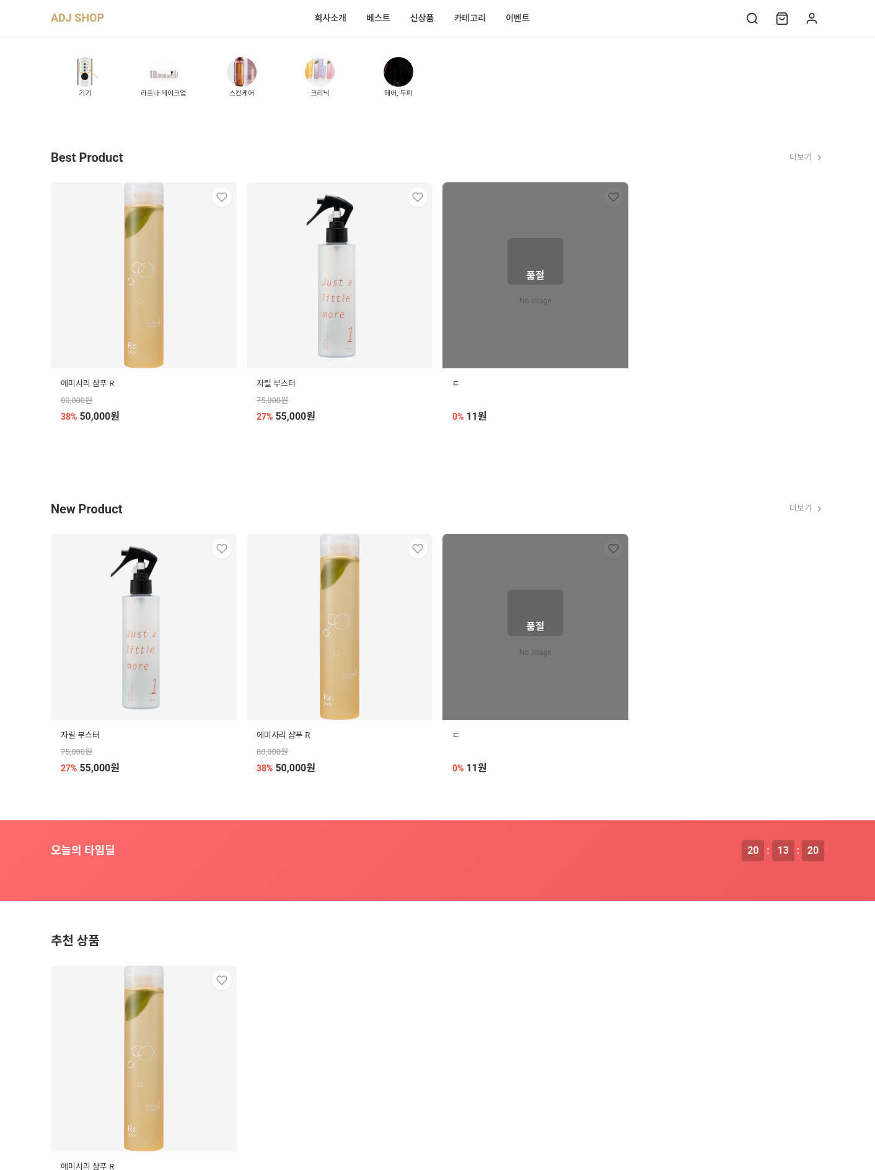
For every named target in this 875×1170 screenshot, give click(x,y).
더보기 (806, 157)
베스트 (378, 18)
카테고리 (470, 18)
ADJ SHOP (77, 17)
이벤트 (518, 18)
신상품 (422, 18)
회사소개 (331, 18)
